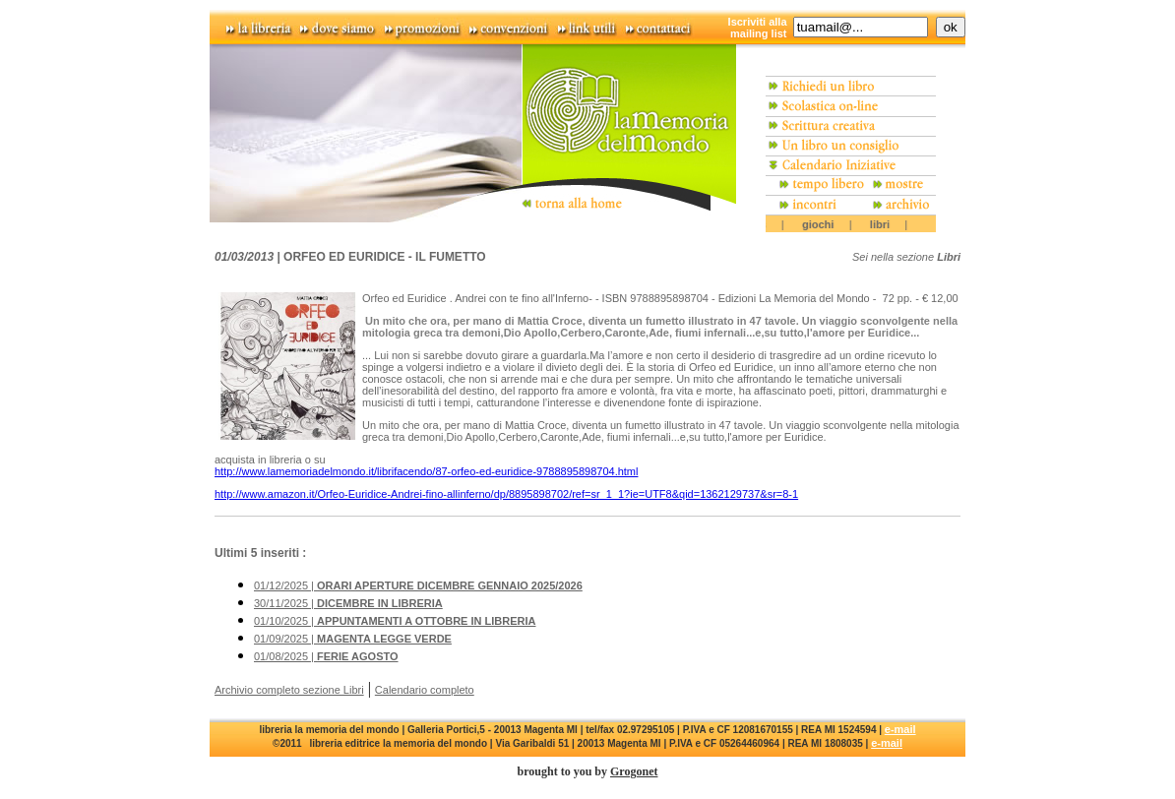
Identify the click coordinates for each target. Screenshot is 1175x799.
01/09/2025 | (353, 639)
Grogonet (633, 771)
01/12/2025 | (418, 585)
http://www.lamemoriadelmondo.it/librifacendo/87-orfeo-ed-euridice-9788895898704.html (426, 471)
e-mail (900, 729)
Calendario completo (424, 690)
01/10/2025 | (394, 621)
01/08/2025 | (326, 656)
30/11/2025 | (348, 603)
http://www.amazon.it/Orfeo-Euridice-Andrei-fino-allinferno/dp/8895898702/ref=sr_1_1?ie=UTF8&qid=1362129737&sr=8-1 (506, 494)
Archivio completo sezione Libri (289, 690)
